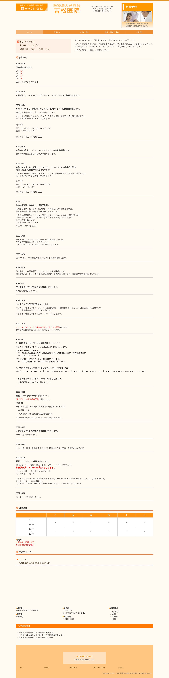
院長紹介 (57, 32)
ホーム (29, 32)
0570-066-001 (37, 481)
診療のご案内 (84, 32)
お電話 (30, 330)
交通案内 (139, 32)
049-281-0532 (36, 137)
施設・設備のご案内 (112, 32)
